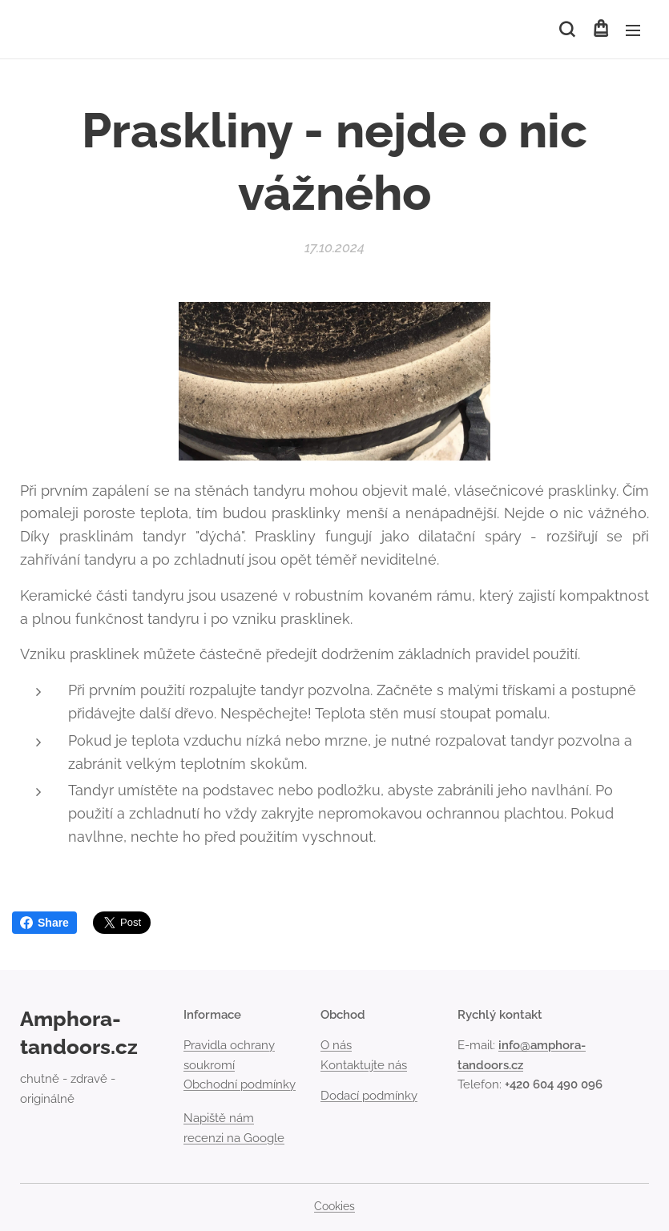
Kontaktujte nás (363, 1065)
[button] (567, 30)
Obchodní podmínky (239, 1084)
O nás (336, 1046)
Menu (633, 30)
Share (44, 922)
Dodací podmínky (368, 1095)
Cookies (334, 1206)
